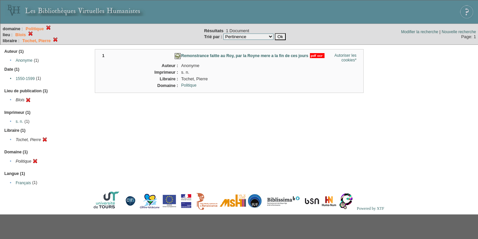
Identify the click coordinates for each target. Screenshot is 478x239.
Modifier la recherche (419, 32)
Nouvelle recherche (459, 32)
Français (23, 183)
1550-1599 (25, 78)
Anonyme (24, 60)
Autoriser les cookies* (345, 57)
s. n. (19, 121)
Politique (189, 85)
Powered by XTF (370, 208)
